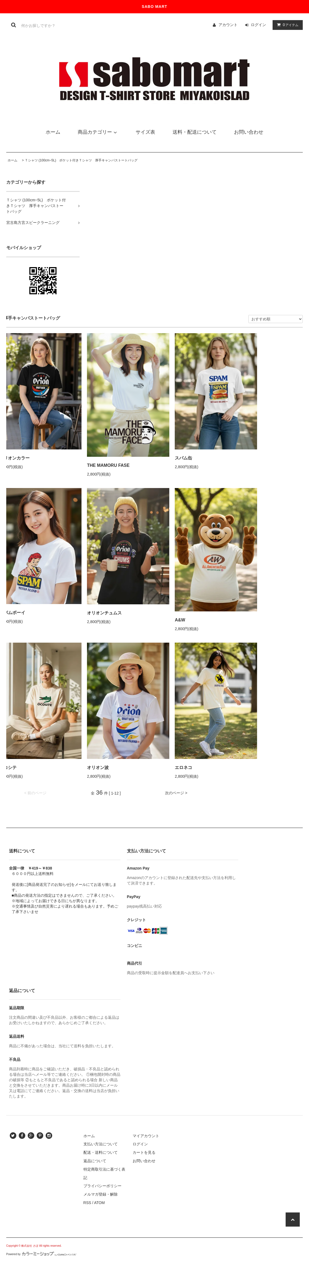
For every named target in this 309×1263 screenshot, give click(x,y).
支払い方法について (100, 1144)
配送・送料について (100, 1152)
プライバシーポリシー (102, 1186)
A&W (180, 620)
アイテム (286, 25)
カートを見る (144, 1152)
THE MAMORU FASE (108, 465)
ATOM (99, 1203)
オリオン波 (98, 767)
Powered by (41, 1254)
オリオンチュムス (104, 613)
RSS (87, 1203)
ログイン (258, 25)
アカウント (228, 25)
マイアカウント (146, 1136)
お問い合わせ (144, 1161)
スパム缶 (183, 458)
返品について (94, 1161)
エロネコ (183, 767)
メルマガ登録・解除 (100, 1194)
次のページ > (176, 793)
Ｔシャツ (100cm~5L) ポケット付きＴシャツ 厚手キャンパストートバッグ (81, 160)
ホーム (12, 160)
